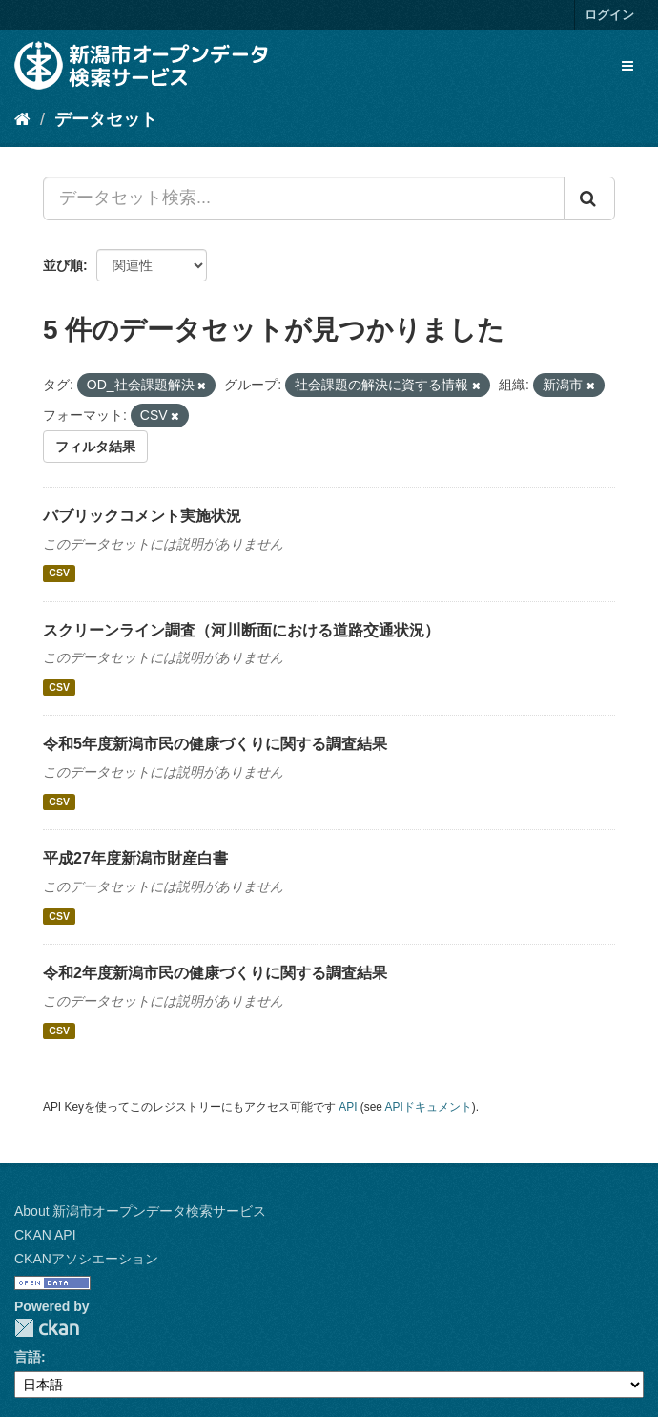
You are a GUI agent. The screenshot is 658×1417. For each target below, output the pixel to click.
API (348, 1107)
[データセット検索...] (304, 198)
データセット (105, 119)
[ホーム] (22, 119)
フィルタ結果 (95, 446)
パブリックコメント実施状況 (142, 516)
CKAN (46, 1328)
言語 (27, 1357)
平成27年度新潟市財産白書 (135, 858)
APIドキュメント (428, 1107)
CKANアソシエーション (86, 1258)
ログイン (609, 15)
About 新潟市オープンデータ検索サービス (140, 1211)
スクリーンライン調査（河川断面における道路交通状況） (241, 630)
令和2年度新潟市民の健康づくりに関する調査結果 (215, 973)
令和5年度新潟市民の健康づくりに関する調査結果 (215, 744)
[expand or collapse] (627, 66)
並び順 (63, 265)
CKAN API (45, 1234)
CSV (59, 573)
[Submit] (589, 198)
